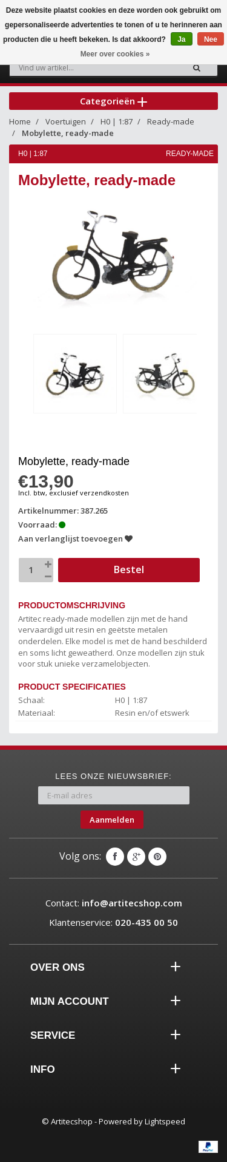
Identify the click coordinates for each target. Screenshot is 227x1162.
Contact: (113, 903)
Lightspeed (165, 1121)
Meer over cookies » (115, 54)
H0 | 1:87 (116, 121)
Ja (181, 39)
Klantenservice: (113, 922)
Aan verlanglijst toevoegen (75, 538)
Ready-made (170, 121)
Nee (210, 39)
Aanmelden (112, 819)
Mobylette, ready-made (68, 132)
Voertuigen (65, 121)
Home (20, 121)
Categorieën (113, 101)
